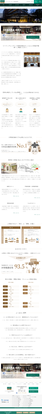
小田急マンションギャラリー (16, 395)
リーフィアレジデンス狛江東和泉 (16, 399)
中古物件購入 (25, 412)
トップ (1, 7)
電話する (19, 412)
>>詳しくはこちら (37, 197)
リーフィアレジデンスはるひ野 (27, 402)
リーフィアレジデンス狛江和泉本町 (27, 403)
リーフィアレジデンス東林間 (26, 406)
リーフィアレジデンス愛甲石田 (28, 399)
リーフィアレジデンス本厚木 (16, 402)
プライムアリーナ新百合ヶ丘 (27, 395)
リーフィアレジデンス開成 (15, 403)
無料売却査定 (32, 412)
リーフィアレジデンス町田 (27, 398)
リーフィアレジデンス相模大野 (16, 398)
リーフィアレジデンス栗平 (15, 406)
